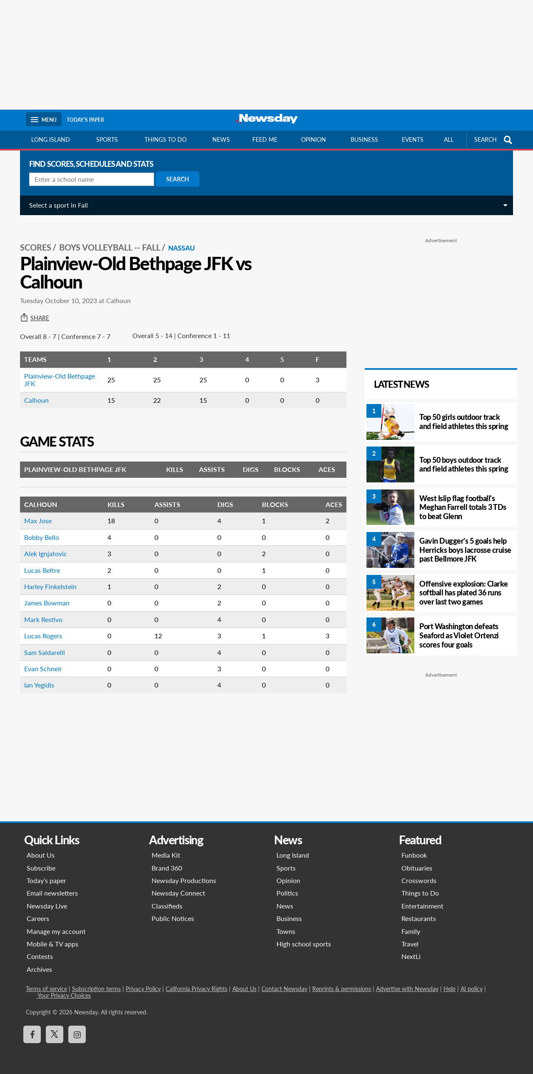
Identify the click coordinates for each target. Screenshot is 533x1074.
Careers (38, 918)
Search (174, 179)
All (448, 139)
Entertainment (422, 906)
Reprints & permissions (341, 988)
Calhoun (33, 391)
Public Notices (173, 918)
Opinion (313, 139)
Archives (39, 969)
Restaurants (418, 918)
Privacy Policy (143, 988)
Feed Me (264, 139)
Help (449, 988)
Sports (107, 139)
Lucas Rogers (40, 626)
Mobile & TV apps (52, 944)
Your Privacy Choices (63, 995)
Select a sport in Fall (55, 205)
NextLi (411, 956)
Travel (409, 944)
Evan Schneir (40, 659)
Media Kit (166, 855)
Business (364, 139)
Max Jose (34, 511)
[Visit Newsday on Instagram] (77, 1034)
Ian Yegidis (36, 676)
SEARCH (494, 140)
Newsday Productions (184, 880)
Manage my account (56, 931)
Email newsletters (52, 893)
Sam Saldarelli (41, 643)
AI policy (472, 988)
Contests (40, 956)
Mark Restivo (40, 610)
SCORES (32, 238)
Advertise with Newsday (407, 988)
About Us (41, 855)
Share (31, 309)
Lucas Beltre (39, 561)
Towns (285, 931)
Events (412, 139)
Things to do (165, 139)
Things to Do (420, 893)
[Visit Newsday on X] (54, 1034)
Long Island (50, 139)
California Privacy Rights (196, 988)
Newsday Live (47, 906)
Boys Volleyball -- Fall (106, 238)
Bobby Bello (38, 528)
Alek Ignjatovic (42, 544)
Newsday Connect (178, 893)
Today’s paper (46, 880)
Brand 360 (167, 868)
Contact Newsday (284, 988)
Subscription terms (96, 988)
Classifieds (167, 906)
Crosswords (418, 880)
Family (410, 931)
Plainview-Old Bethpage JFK (56, 370)
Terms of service (46, 988)
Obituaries (416, 868)
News (221, 139)
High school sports (303, 944)
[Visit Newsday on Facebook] (32, 1034)
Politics (287, 893)
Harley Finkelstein (47, 577)
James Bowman (43, 593)
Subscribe (41, 868)
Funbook (414, 855)
